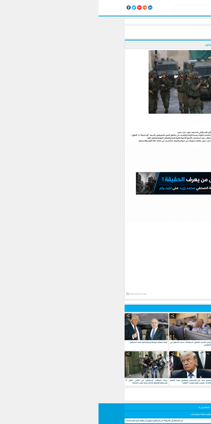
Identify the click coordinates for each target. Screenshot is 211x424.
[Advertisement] (108, 32)
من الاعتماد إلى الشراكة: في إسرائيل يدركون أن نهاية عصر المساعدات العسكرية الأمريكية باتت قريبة (42, 420)
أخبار (137, 22)
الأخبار (144, 22)
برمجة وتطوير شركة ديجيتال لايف (105, 414)
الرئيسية (152, 22)
